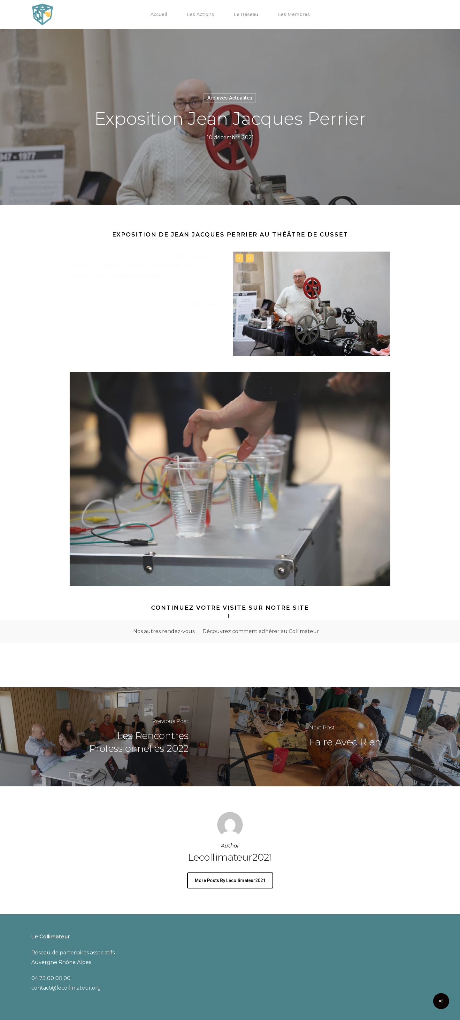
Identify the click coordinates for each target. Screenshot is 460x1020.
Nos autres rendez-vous (164, 631)
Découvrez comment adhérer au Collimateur (261, 631)
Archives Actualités (229, 98)
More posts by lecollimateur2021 (230, 880)
